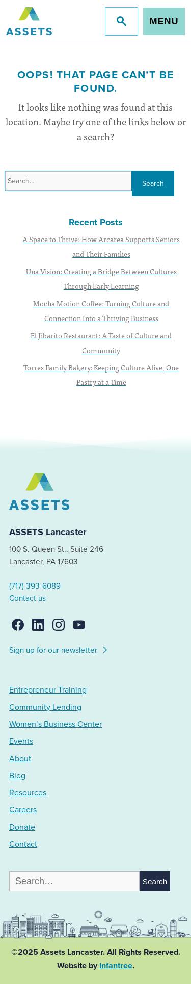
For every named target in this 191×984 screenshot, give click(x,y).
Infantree (115, 966)
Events (21, 741)
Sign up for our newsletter (58, 649)
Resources (27, 793)
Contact (23, 844)
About (20, 759)
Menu (164, 21)
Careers (23, 810)
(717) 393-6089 (35, 586)
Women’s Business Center (55, 724)
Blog (17, 775)
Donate (22, 827)
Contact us (27, 598)
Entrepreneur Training (48, 690)
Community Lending (45, 707)
